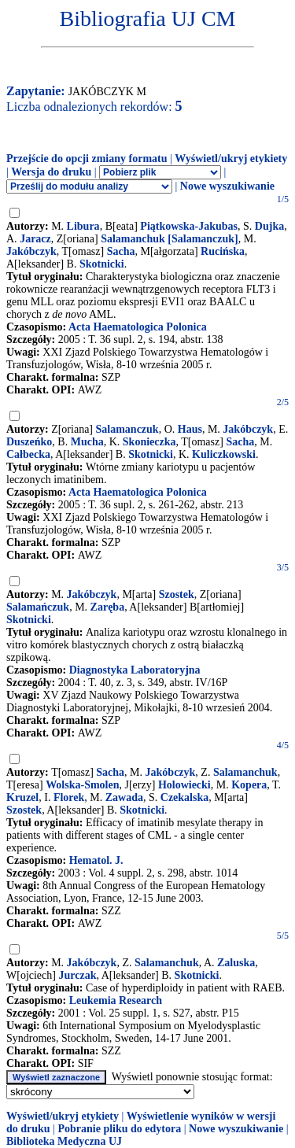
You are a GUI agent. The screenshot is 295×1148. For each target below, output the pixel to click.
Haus (190, 429)
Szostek (176, 594)
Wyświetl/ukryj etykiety (231, 158)
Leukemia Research (115, 1000)
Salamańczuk (37, 607)
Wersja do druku (51, 172)
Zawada (124, 797)
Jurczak (77, 975)
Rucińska (223, 251)
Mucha (87, 442)
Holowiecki (184, 785)
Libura (83, 226)
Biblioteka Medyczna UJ (64, 1141)
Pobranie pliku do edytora (119, 1129)
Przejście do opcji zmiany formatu (87, 158)
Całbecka (28, 454)
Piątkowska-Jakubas (189, 226)
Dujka (269, 226)
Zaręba (107, 607)
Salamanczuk (127, 429)
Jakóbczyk (31, 251)
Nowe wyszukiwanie (227, 186)
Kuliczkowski (224, 454)
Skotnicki (101, 264)
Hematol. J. (96, 860)
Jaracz (35, 239)
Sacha (121, 251)
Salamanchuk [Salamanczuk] (169, 239)
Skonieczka (149, 442)
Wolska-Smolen (82, 785)
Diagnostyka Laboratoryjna (135, 670)
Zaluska (236, 963)
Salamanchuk (245, 772)
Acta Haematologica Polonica (137, 327)
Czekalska (184, 797)
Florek (68, 797)
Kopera (249, 785)
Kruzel (22, 797)
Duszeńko (29, 442)
